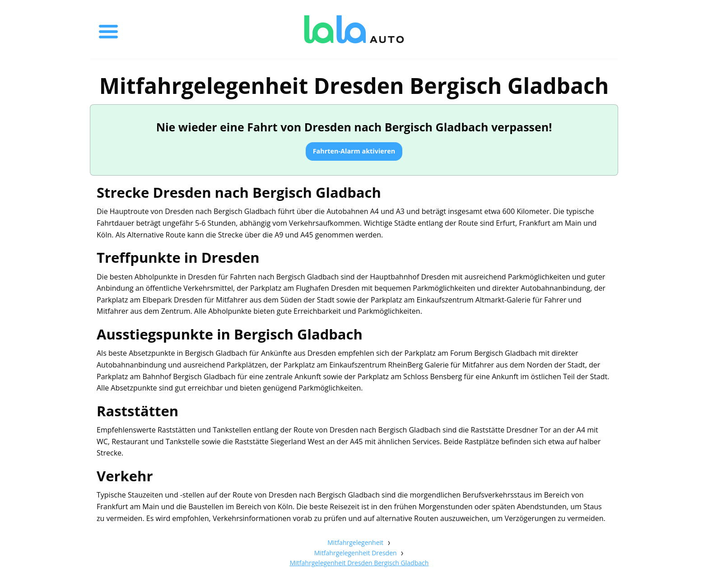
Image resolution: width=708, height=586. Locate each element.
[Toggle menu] (108, 29)
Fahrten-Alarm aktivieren (354, 151)
